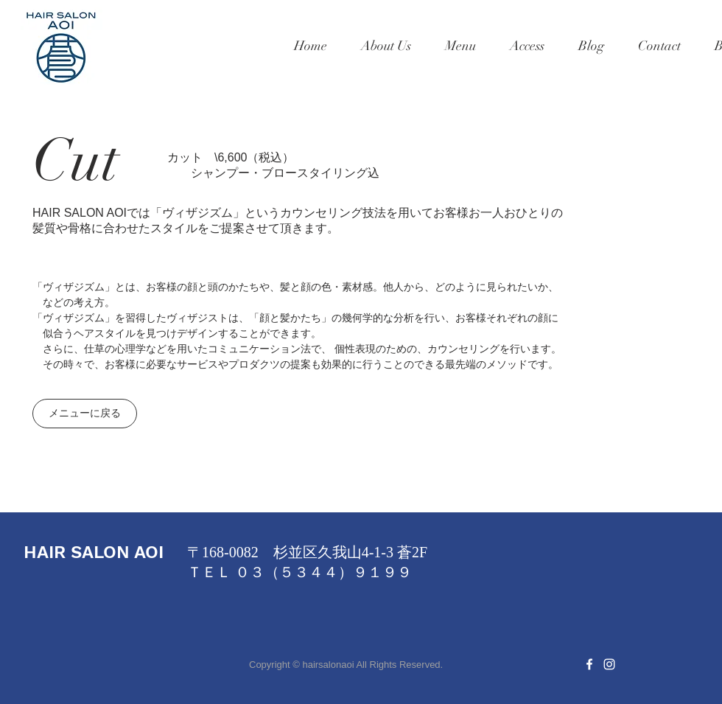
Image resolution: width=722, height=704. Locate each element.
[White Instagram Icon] (609, 664)
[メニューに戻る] (84, 413)
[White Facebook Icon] (589, 664)
